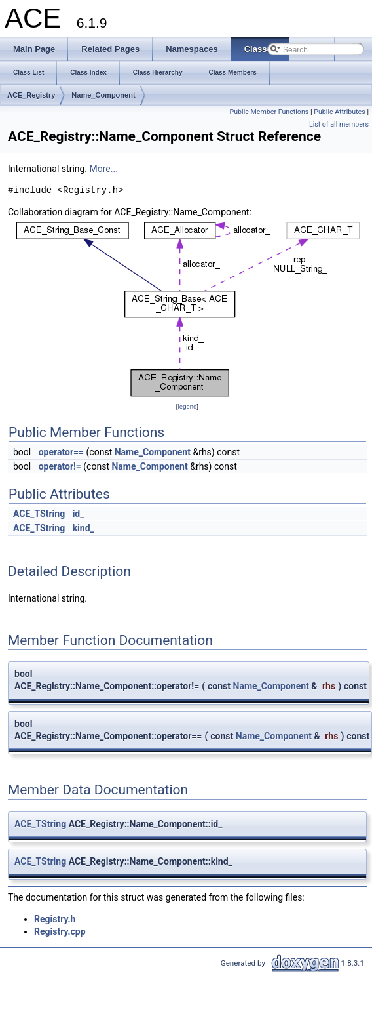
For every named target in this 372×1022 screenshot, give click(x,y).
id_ (78, 513)
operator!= (60, 466)
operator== (61, 452)
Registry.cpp (60, 931)
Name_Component (103, 95)
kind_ (83, 528)
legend (186, 406)
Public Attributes (339, 112)
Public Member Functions (269, 112)
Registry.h (54, 919)
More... (104, 168)
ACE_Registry (31, 95)
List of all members (339, 124)
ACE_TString (39, 513)
